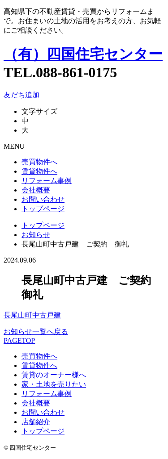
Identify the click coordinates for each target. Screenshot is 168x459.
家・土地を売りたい (54, 384)
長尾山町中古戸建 (32, 315)
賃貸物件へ (39, 171)
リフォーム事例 (47, 180)
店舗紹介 (36, 422)
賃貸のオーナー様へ (54, 375)
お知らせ (36, 234)
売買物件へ (39, 162)
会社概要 (36, 190)
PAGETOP (19, 340)
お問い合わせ (43, 199)
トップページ (43, 209)
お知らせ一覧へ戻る (36, 331)
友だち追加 (21, 95)
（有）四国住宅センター (83, 54)
